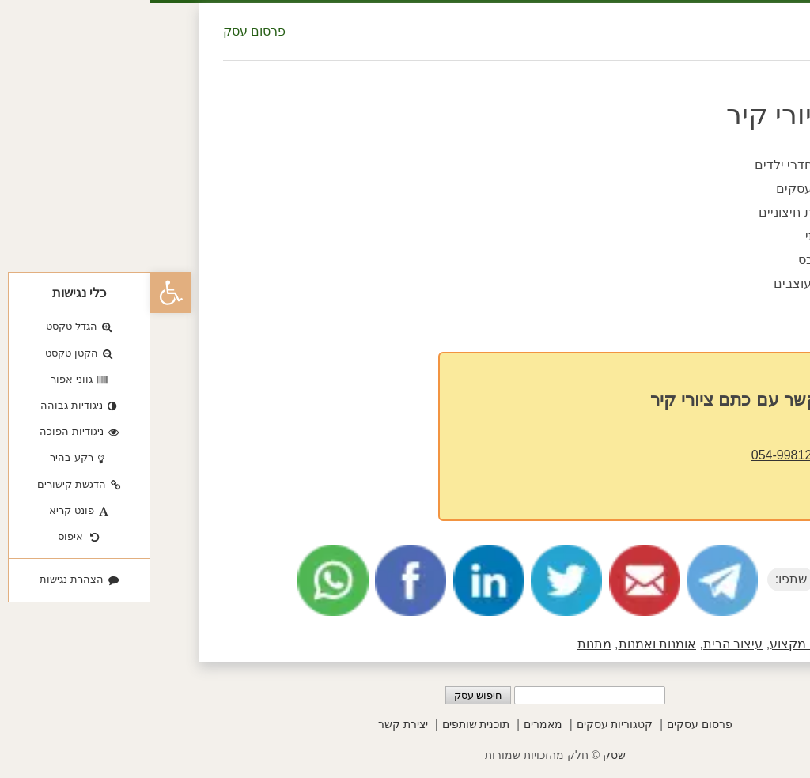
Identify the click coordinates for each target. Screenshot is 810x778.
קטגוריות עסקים (464, 724)
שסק (463, 755)
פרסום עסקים (549, 724)
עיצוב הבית (582, 644)
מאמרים (392, 724)
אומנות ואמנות (507, 644)
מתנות (444, 644)
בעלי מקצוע (651, 644)
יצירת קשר (253, 724)
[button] (20, 292)
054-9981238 (638, 455)
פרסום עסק (104, 31)
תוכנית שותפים (326, 724)
